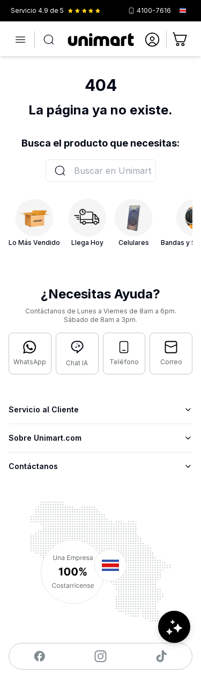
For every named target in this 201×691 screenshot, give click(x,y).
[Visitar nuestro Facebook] (39, 656)
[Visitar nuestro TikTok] (161, 656)
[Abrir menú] (20, 39)
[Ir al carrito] (180, 39)
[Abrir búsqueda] (49, 39)
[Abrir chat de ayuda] (174, 627)
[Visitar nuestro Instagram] (100, 656)
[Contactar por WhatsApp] (30, 353)
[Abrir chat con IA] (77, 353)
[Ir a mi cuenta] (152, 39)
